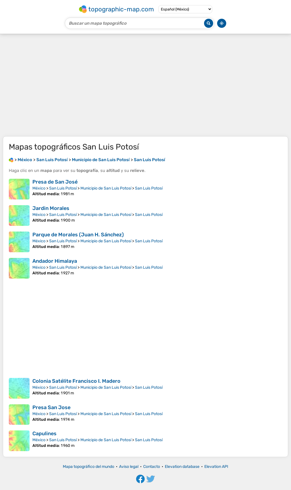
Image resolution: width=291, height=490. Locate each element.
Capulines (44, 433)
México (38, 188)
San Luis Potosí (63, 188)
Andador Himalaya (54, 261)
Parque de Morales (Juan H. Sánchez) (78, 235)
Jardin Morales (50, 208)
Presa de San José (55, 182)
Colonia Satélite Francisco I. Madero (76, 381)
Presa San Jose (51, 407)
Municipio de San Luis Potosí (105, 188)
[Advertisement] (145, 85)
